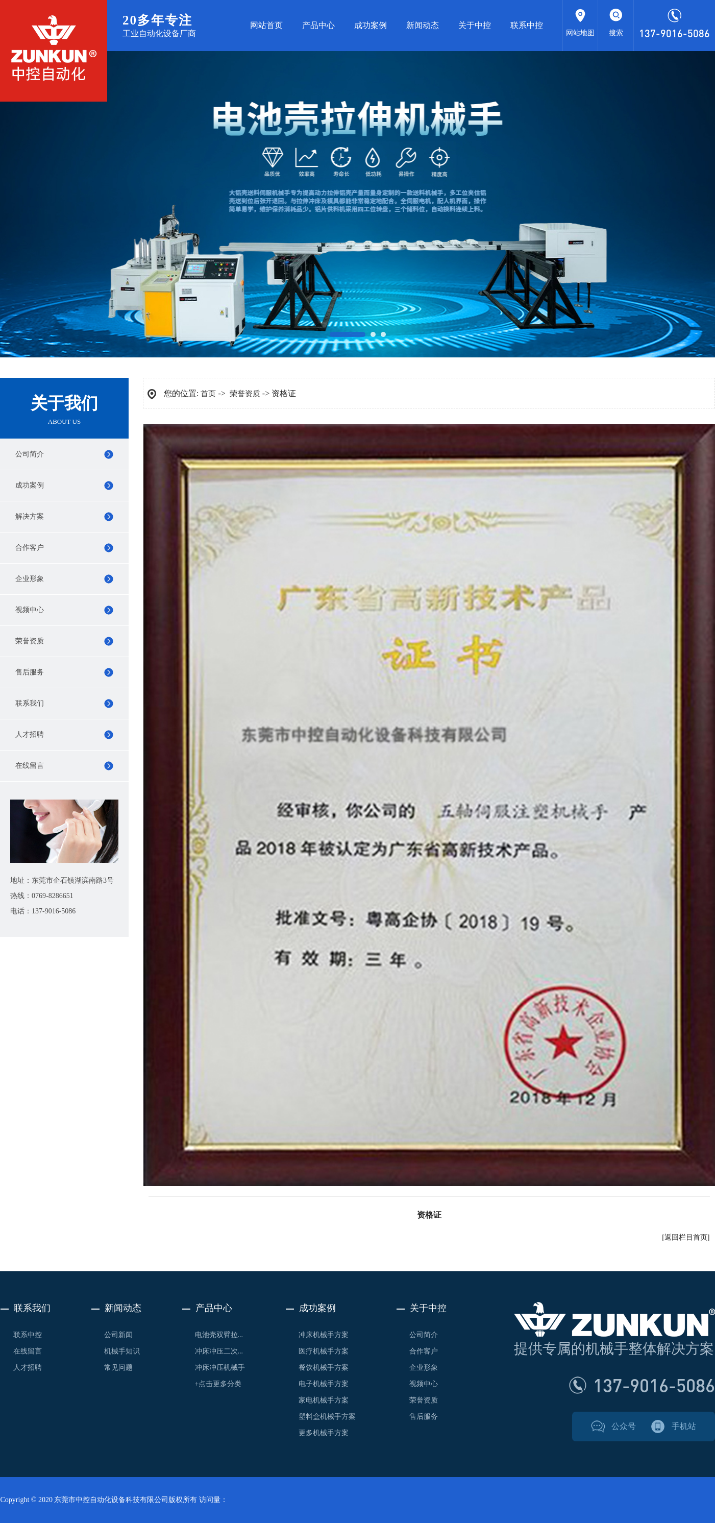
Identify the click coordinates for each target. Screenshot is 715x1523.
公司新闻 (118, 1335)
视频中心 (29, 610)
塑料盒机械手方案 (327, 1416)
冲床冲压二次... (219, 1351)
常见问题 (118, 1367)
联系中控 (526, 25)
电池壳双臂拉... (219, 1335)
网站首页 (266, 25)
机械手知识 (122, 1351)
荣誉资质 (29, 641)
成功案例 (370, 25)
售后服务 (29, 672)
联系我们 (29, 703)
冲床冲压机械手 (220, 1367)
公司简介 (29, 454)
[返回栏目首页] (685, 1237)
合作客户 (29, 547)
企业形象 (29, 579)
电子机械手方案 (324, 1384)
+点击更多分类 (218, 1384)
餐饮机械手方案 (324, 1367)
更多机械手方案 (324, 1433)
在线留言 (29, 765)
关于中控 (474, 25)
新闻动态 (422, 25)
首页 (208, 394)
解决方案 (29, 516)
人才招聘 (29, 734)
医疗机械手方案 (324, 1351)
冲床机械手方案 (324, 1335)
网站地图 (580, 33)
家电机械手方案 (324, 1400)
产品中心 (318, 25)
